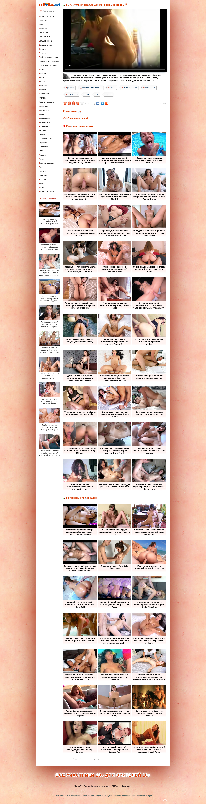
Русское (42, 155)
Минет (41, 114)
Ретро (41, 151)
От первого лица (45, 139)
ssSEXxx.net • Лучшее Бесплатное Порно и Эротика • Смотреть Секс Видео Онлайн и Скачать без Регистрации (105, 796)
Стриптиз (42, 171)
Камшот (42, 77)
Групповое (43, 53)
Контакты (127, 786)
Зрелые (42, 69)
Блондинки (43, 33)
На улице (42, 130)
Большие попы (45, 37)
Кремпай (42, 90)
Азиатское (43, 20)
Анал (41, 25)
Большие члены (45, 45)
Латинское (43, 98)
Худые (41, 183)
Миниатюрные (44, 118)
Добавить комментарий (76, 118)
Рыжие (41, 159)
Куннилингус (44, 94)
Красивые (43, 86)
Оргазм (42, 134)
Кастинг (42, 82)
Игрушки (42, 73)
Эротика (42, 187)
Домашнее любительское (49, 61)
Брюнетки (43, 49)
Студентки (43, 175)
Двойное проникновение (48, 57)
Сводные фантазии (46, 163)
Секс (41, 167)
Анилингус (43, 29)
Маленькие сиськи (46, 102)
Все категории (46, 16)
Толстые (42, 179)
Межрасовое (44, 110)
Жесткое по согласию (48, 65)
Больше (156, 81)
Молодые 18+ (44, 122)
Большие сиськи (45, 41)
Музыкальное (44, 126)
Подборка (43, 143)
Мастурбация (44, 106)
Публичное (43, 147)
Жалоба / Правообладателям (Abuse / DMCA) (96, 786)
